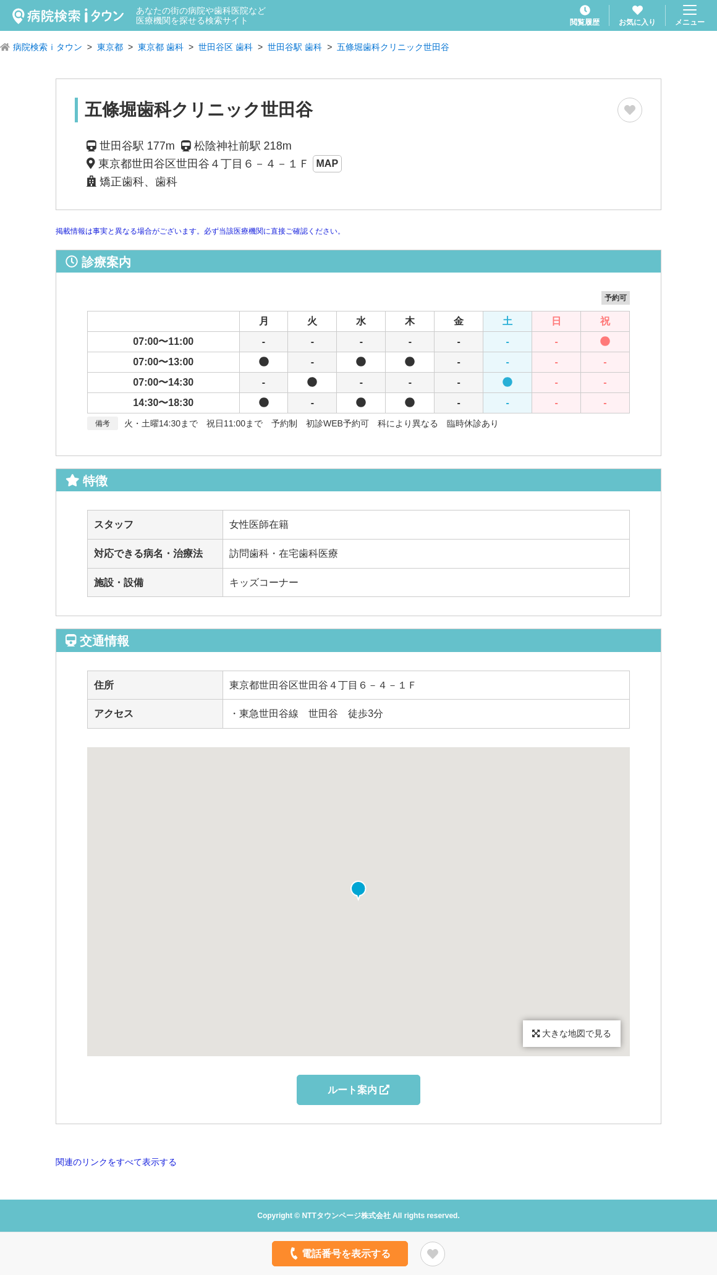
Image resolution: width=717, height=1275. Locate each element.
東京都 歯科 (161, 47)
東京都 (110, 47)
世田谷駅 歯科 (295, 47)
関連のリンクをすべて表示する (116, 1162)
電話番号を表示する (339, 1253)
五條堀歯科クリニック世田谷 (393, 47)
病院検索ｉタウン (47, 47)
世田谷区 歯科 (225, 47)
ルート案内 (358, 1090)
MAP (327, 163)
